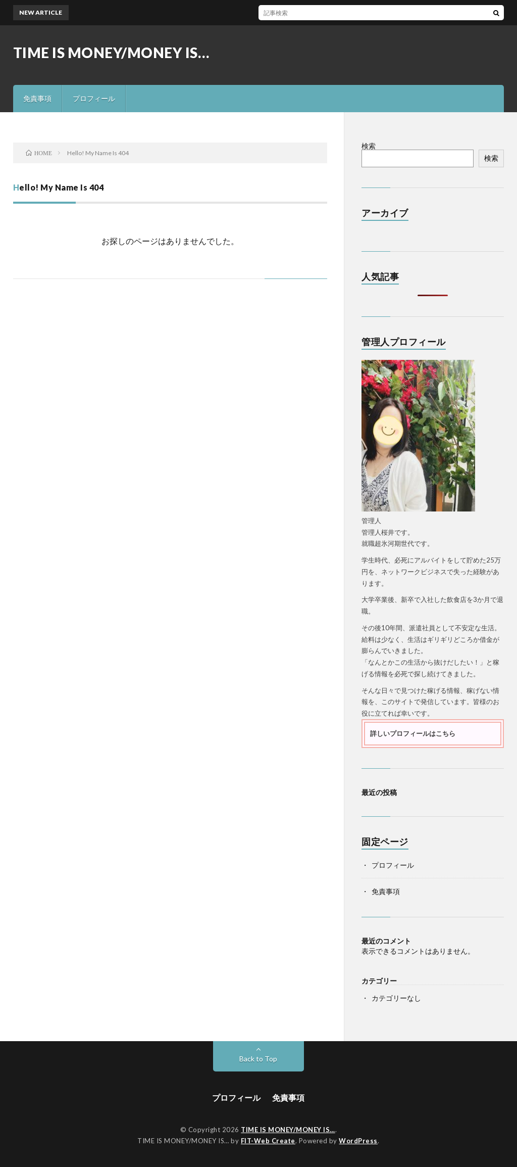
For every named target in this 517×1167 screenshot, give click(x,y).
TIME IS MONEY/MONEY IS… (111, 52)
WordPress (358, 1141)
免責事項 (37, 98)
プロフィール (94, 98)
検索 (368, 146)
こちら (445, 733)
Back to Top (258, 1058)
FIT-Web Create (268, 1141)
